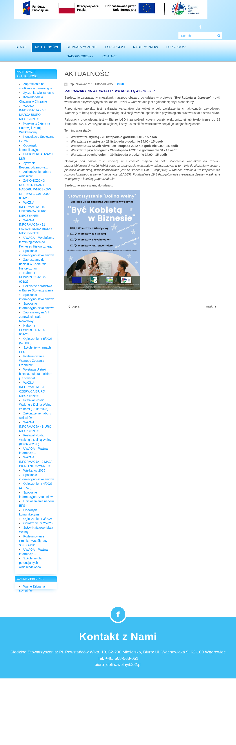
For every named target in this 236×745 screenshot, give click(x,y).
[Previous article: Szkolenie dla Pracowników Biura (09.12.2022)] (74, 306)
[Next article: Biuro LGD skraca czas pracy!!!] (211, 306)
